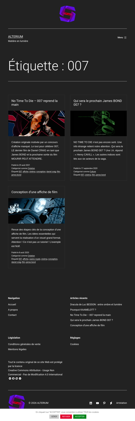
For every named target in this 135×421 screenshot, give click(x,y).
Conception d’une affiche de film (34, 192)
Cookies (74, 344)
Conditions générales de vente (24, 344)
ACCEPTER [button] (79, 416)
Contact (12, 315)
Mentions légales (17, 349)
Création (31, 168)
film (58, 172)
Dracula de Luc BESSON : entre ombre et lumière (96, 304)
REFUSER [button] (66, 416)
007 (20, 172)
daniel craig (51, 172)
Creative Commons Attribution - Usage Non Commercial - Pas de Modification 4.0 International (35, 374)
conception (41, 172)
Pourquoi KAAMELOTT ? (83, 309)
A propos (13, 309)
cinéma (32, 172)
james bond (16, 175)
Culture (93, 172)
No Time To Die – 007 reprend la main (34, 103)
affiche (25, 172)
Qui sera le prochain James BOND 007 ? (98, 103)
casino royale (34, 259)
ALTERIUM (15, 37)
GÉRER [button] (54, 416)
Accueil (12, 304)
